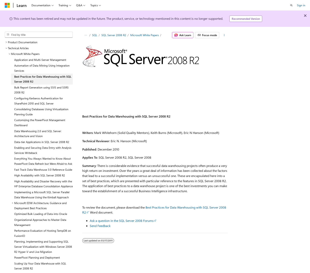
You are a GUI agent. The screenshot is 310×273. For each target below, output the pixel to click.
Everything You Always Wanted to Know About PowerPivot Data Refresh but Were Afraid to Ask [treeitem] (43, 161)
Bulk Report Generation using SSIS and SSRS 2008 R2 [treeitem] (41, 90)
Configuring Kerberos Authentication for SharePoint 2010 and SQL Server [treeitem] (38, 100)
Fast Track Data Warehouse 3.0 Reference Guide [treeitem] (43, 169)
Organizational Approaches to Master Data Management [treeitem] (40, 222)
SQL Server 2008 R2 (113, 35)
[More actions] (224, 35)
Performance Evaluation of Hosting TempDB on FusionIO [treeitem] (42, 233)
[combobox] (39, 35)
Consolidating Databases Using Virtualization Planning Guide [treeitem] (41, 111)
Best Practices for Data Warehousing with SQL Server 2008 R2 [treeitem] (42, 79)
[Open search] (291, 5)
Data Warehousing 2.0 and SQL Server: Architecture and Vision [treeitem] (37, 133)
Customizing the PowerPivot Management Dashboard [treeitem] (39, 122)
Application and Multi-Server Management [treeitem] (40, 60)
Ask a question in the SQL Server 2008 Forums (122, 220)
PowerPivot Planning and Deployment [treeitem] (37, 257)
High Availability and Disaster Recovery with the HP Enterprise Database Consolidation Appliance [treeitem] (43, 183)
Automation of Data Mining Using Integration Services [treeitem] (42, 68)
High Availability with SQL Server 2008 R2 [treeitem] (39, 175)
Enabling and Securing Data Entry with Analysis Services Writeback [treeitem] (42, 150)
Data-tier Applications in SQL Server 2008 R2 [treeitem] (41, 142)
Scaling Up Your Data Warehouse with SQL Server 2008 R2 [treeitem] (40, 266)
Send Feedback (100, 226)
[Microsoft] (7, 5)
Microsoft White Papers (144, 35)
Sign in (301, 5)
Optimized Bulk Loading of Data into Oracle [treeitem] (40, 214)
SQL (94, 35)
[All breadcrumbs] (85, 35)
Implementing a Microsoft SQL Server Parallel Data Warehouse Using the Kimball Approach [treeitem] (41, 194)
